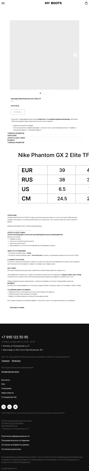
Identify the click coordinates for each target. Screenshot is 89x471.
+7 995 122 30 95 (14, 337)
